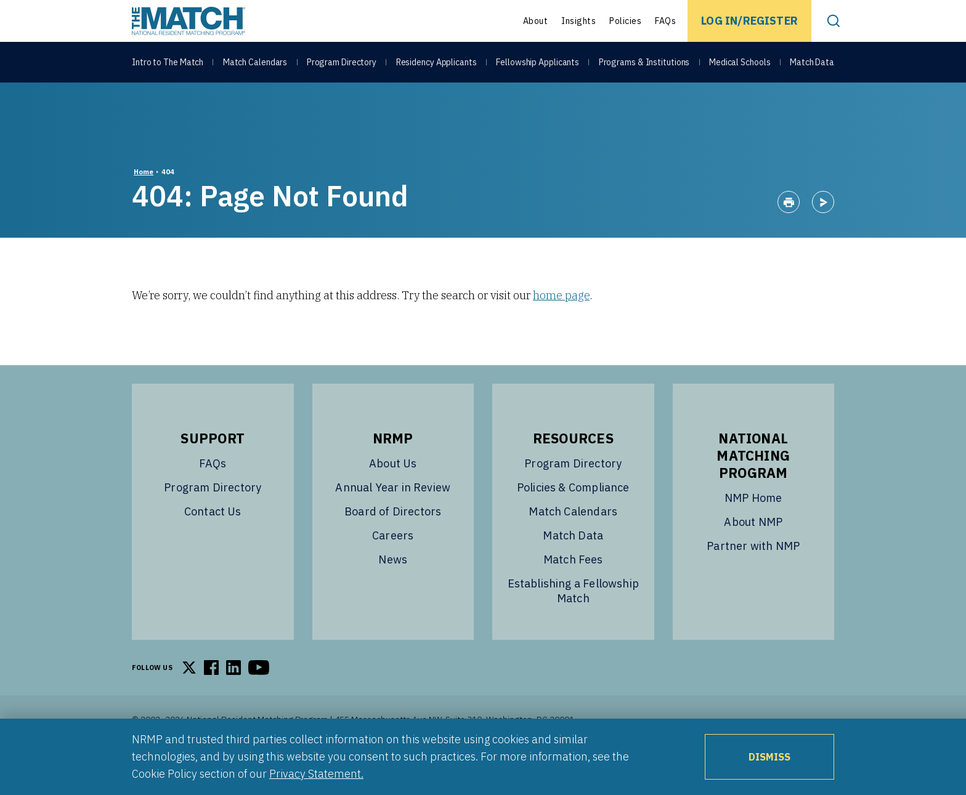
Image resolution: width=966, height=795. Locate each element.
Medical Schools (740, 62)
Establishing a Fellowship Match (573, 621)
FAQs (665, 20)
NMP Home (753, 529)
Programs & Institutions (644, 62)
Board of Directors (392, 542)
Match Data (812, 62)
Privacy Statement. (316, 774)
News (392, 590)
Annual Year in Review (392, 518)
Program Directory (341, 62)
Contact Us (213, 542)
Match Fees (573, 590)
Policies (625, 20)
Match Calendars (255, 62)
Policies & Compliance (573, 518)
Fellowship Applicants (537, 62)
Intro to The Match (167, 62)
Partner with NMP (753, 577)
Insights (578, 20)
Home (143, 202)
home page (561, 326)
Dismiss (769, 757)
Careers (392, 566)
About (535, 20)
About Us (392, 494)
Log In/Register (749, 21)
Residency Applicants (436, 62)
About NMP (753, 553)
